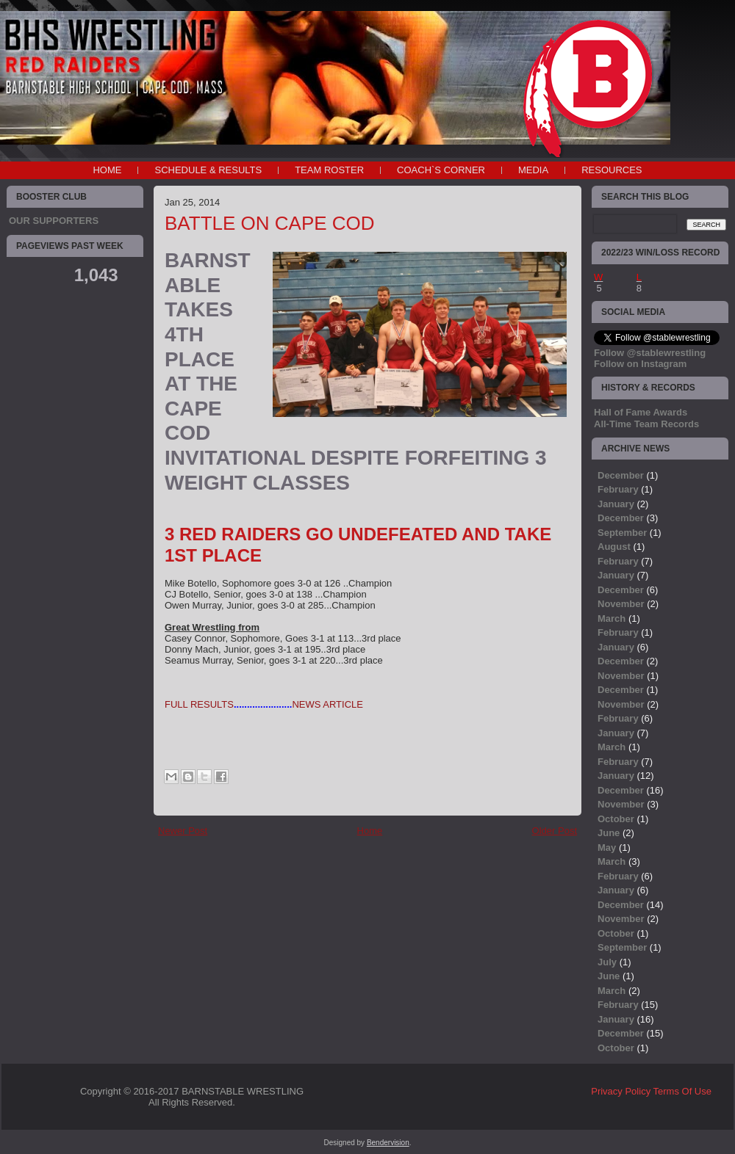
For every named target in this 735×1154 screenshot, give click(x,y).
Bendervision (388, 1143)
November (621, 603)
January (616, 503)
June (609, 832)
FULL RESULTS (199, 704)
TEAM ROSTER (329, 169)
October (616, 818)
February (618, 489)
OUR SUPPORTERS (53, 220)
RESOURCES (611, 169)
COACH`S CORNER (441, 169)
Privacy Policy (620, 1091)
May (607, 847)
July (607, 962)
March (611, 618)
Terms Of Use (682, 1091)
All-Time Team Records (646, 423)
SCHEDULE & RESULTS (208, 169)
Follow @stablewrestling (650, 352)
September (622, 532)
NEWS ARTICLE (327, 704)
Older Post (554, 830)
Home (107, 169)
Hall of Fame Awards (640, 412)
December (621, 475)
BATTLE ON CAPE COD (270, 223)
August (614, 546)
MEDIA (533, 169)
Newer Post (182, 830)
